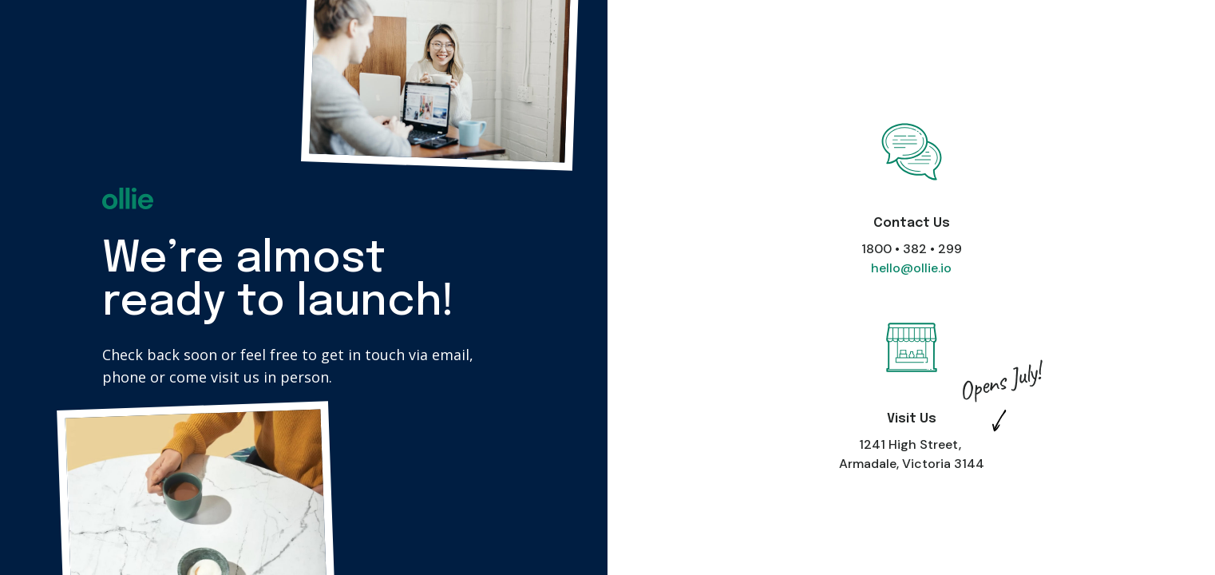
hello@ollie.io (911, 268)
